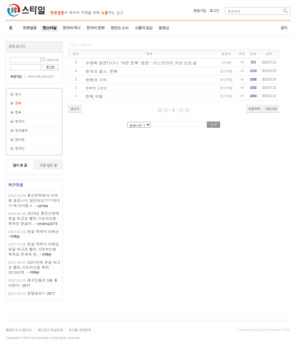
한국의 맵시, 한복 (102, 71)
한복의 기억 (96, 80)
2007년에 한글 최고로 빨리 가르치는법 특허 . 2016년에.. (34, 267)
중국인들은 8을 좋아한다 (32, 282)
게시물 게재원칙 (79, 329)
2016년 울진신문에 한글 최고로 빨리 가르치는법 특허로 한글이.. (33, 218)
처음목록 (254, 109)
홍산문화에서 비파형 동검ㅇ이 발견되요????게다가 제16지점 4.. (34, 200)
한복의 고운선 (96, 87)
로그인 (214, 11)
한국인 (19, 148)
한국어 (19, 121)
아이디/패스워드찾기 (40, 76)
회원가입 (200, 11)
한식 (18, 94)
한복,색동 (94, 96)
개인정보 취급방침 (50, 329)
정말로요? (35, 293)
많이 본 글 (20, 165)
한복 (18, 103)
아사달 (226, 62)
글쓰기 (75, 109)
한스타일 (226, 70)
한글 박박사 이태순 (43, 231)
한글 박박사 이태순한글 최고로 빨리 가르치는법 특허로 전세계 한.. (33, 249)
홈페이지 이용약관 (19, 329)
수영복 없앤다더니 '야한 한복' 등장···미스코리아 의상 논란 (139, 62)
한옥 (18, 112)
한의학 (19, 140)
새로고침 (271, 109)
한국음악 (21, 130)
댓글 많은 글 (48, 165)
